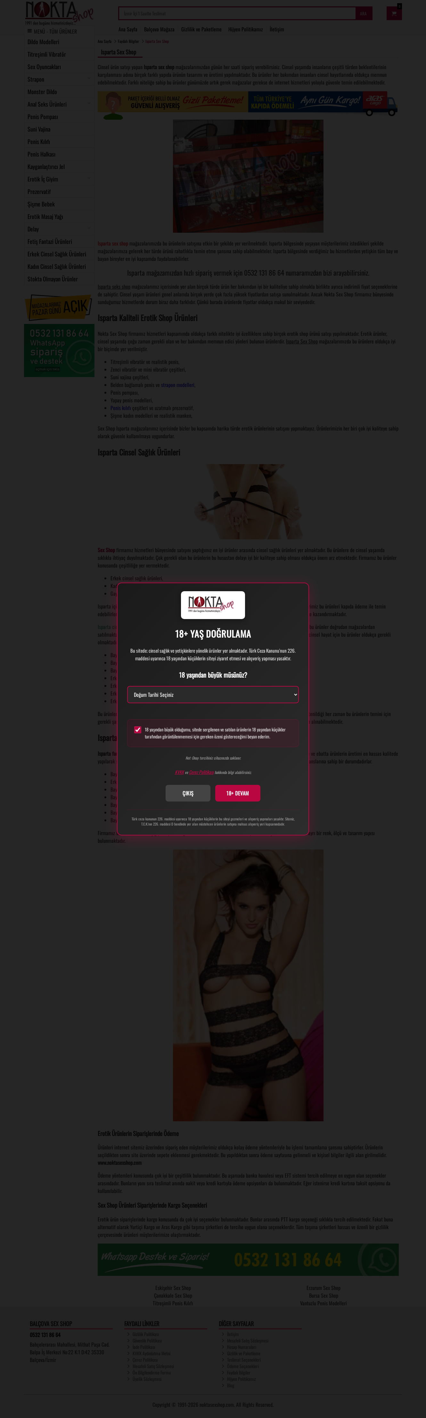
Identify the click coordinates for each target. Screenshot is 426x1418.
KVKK (179, 772)
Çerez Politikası (201, 772)
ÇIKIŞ (188, 793)
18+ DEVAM (237, 793)
